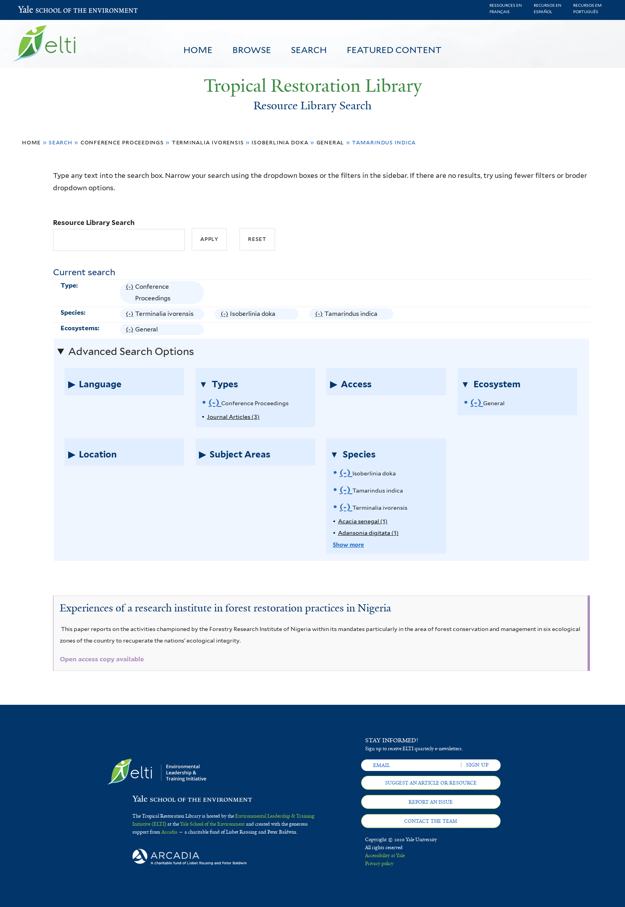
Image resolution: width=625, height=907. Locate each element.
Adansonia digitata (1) (368, 532)
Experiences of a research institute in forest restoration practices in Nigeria (225, 608)
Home (197, 49)
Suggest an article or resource (431, 783)
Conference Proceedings (122, 142)
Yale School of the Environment (39, 10)
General (330, 142)
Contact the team (430, 821)
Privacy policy (379, 863)
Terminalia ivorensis (208, 142)
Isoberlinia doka (280, 142)
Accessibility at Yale (385, 855)
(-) (130, 292)
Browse (251, 49)
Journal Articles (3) (233, 416)
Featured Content (394, 49)
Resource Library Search (94, 223)
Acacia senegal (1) (362, 521)
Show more (348, 544)
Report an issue (431, 802)
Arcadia (169, 832)
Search (309, 49)
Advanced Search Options (131, 351)
